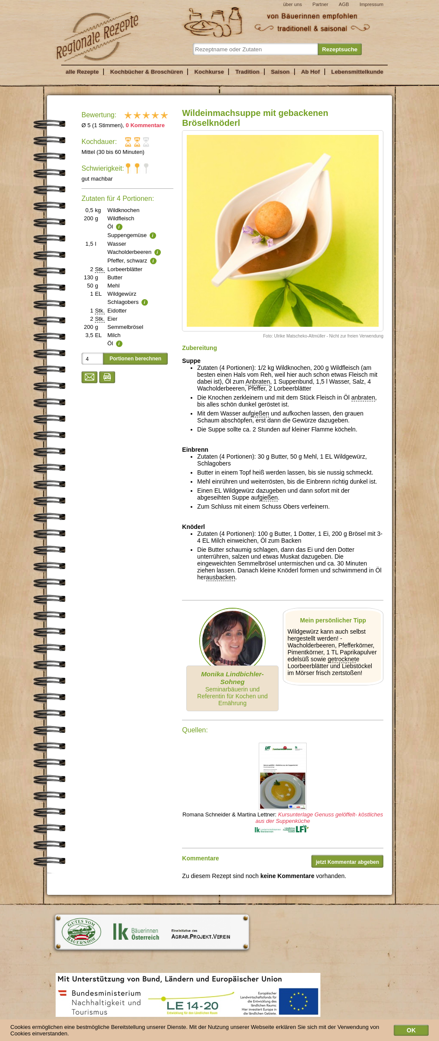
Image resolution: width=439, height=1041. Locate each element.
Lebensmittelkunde (357, 72)
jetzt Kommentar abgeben (347, 862)
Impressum (371, 4)
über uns (292, 4)
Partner (320, 4)
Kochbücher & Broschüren (146, 72)
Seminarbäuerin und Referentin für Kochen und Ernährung (232, 688)
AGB (344, 4)
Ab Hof (310, 72)
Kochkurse (209, 72)
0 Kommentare (145, 125)
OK (411, 1031)
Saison (280, 72)
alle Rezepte (82, 72)
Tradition (247, 72)
